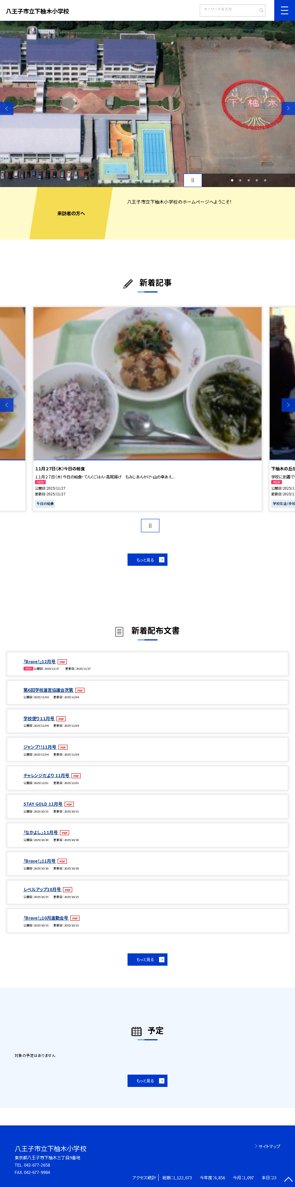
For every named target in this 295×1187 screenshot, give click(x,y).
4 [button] (257, 180)
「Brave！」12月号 (39, 661)
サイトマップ (269, 1146)
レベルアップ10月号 (42, 889)
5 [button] (265, 180)
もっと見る (145, 560)
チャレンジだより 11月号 (46, 775)
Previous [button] (6, 108)
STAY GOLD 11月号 (43, 804)
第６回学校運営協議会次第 (48, 690)
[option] (147, 104)
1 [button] (232, 180)
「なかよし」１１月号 (41, 832)
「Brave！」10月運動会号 (46, 917)
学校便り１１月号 (39, 718)
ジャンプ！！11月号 (40, 747)
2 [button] (240, 180)
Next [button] (288, 108)
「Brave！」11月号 (39, 861)
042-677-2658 (37, 1165)
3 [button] (248, 180)
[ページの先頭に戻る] (288, 1180)
